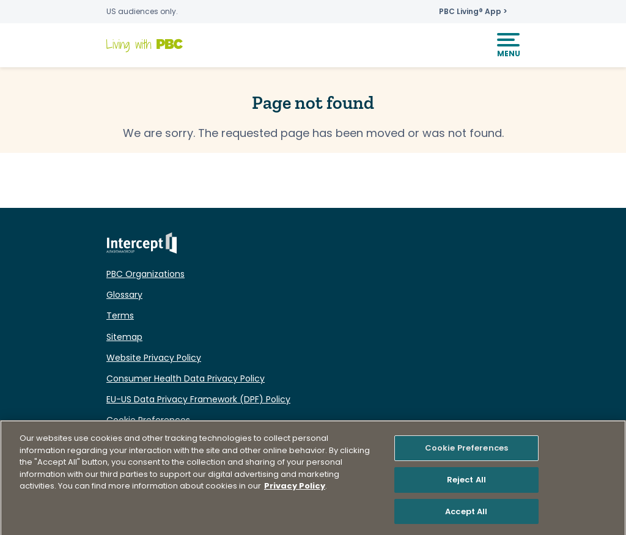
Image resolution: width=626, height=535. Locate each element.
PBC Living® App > (473, 11)
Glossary (124, 295)
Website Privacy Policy (153, 358)
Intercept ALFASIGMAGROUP (141, 243)
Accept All (466, 514)
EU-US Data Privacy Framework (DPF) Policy (198, 399)
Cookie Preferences (466, 450)
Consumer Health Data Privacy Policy (185, 378)
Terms (120, 315)
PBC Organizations (145, 274)
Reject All (466, 482)
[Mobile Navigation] (508, 45)
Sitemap (124, 337)
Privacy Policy (294, 488)
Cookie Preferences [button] (148, 420)
